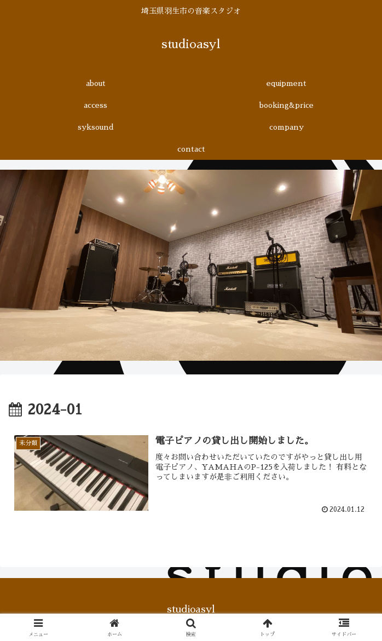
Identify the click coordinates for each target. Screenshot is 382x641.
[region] (191, 265)
